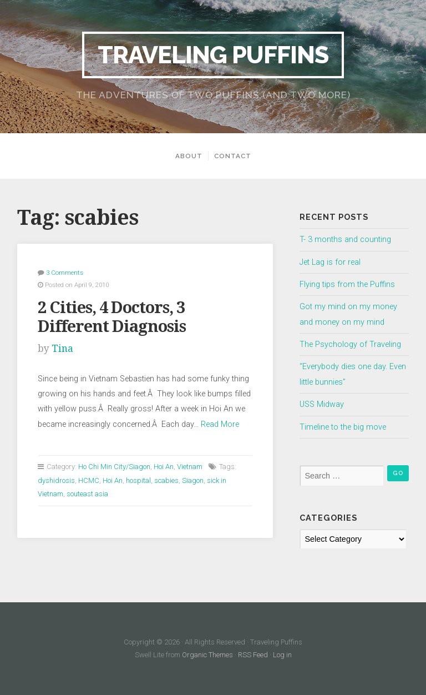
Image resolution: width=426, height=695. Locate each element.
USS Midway (322, 404)
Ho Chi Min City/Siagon (114, 466)
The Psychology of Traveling (350, 344)
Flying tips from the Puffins (347, 284)
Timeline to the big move (343, 427)
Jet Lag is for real (330, 262)
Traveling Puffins (213, 55)
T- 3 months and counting (345, 239)
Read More (220, 424)
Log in (282, 655)
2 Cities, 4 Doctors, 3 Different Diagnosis (112, 317)
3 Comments (64, 272)
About (188, 156)
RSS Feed (253, 655)
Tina (62, 348)
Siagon (193, 480)
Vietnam (189, 466)
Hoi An (164, 466)
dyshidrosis (56, 480)
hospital (138, 480)
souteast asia (87, 494)
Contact (232, 156)
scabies (166, 480)
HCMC (88, 480)
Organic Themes (207, 655)
